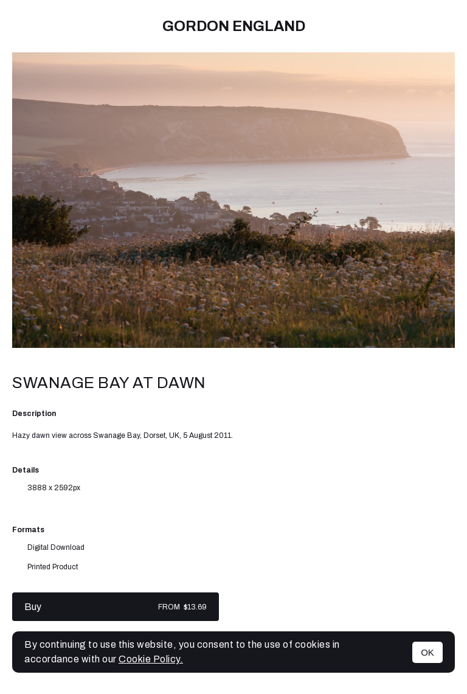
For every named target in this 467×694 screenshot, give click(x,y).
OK (427, 652)
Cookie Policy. (151, 659)
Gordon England (233, 26)
